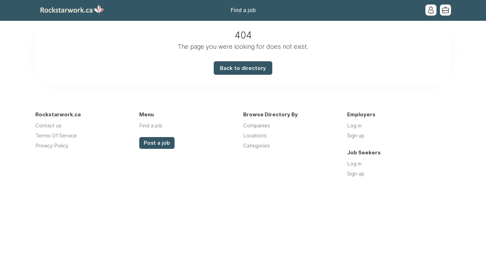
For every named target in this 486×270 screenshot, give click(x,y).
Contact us (48, 125)
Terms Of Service (56, 135)
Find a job (243, 10)
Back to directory (243, 68)
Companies (256, 125)
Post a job (157, 143)
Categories (256, 145)
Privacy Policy (51, 145)
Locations (255, 135)
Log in (354, 125)
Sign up (355, 135)
